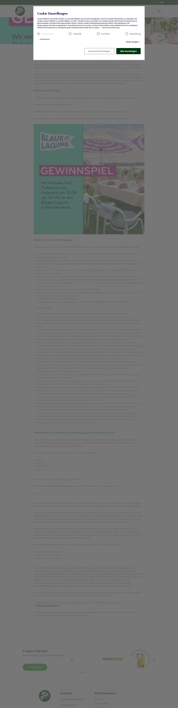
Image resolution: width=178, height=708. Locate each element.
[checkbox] (38, 34)
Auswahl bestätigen (99, 51)
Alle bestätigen (128, 51)
